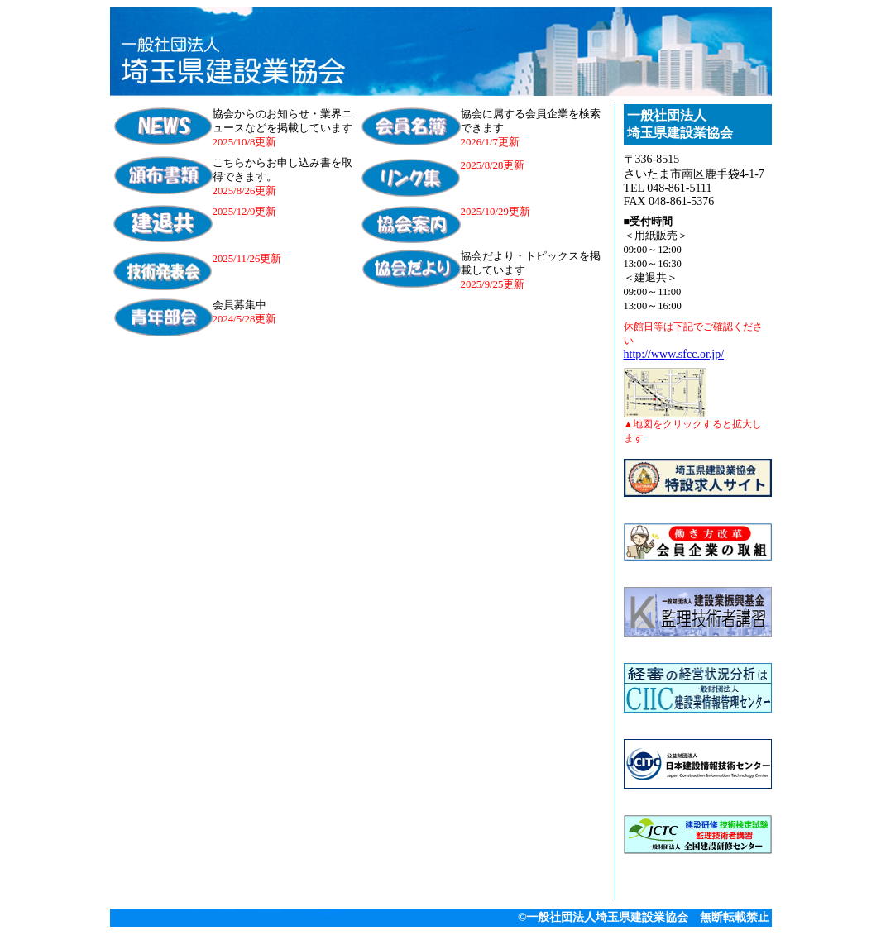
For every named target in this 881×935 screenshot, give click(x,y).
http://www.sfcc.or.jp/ (674, 354)
